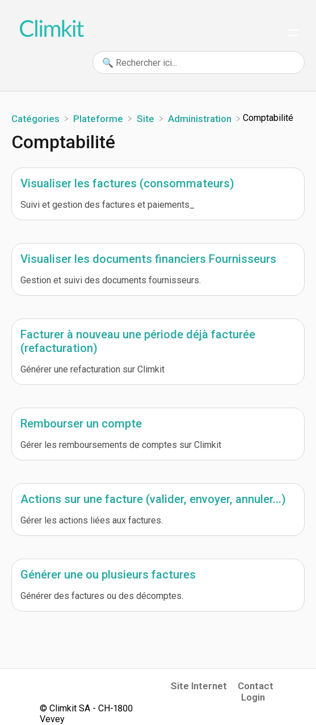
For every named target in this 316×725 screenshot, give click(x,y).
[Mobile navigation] (293, 34)
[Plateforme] (99, 117)
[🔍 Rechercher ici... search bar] (198, 62)
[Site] (147, 117)
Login (253, 697)
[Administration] (201, 117)
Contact (255, 686)
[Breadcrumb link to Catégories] (36, 117)
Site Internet (199, 686)
